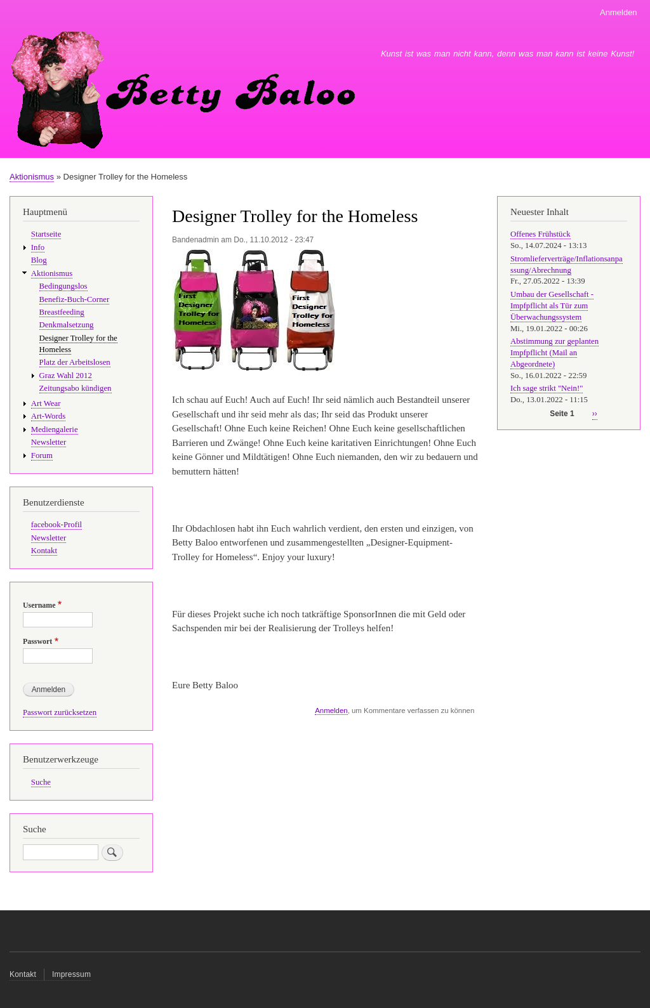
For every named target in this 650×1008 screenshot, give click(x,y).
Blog (39, 260)
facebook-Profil (56, 524)
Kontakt (44, 550)
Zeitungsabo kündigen (75, 388)
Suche (41, 782)
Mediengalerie (54, 429)
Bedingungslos (63, 286)
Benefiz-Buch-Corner (74, 299)
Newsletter (48, 442)
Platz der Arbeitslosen (74, 362)
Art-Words (48, 416)
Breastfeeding (61, 312)
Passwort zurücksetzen (59, 712)
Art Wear (46, 403)
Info (37, 247)
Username (39, 605)
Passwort (37, 641)
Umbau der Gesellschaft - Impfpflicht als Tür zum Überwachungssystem (552, 306)
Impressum (71, 974)
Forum (42, 455)
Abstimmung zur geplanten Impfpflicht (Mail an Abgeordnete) (554, 353)
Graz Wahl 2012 (65, 375)
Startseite (46, 234)
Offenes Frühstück (540, 234)
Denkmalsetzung (66, 324)
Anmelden (618, 12)
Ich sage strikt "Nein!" (546, 388)
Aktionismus (32, 176)
